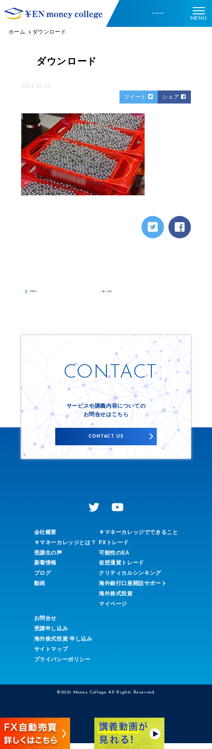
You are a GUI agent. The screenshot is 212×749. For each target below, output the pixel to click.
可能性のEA (114, 558)
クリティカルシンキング (130, 579)
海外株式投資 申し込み (63, 644)
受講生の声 (48, 558)
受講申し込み (51, 635)
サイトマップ (51, 655)
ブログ (42, 579)
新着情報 (45, 569)
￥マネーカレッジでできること (138, 538)
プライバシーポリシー (62, 665)
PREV (41, 293)
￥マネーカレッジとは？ (65, 548)
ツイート (139, 97)
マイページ (113, 610)
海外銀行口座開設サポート (133, 589)
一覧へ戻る (106, 293)
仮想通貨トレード (121, 569)
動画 (39, 589)
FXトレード (114, 548)
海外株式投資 (116, 599)
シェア (174, 97)
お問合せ (45, 624)
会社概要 (45, 538)
